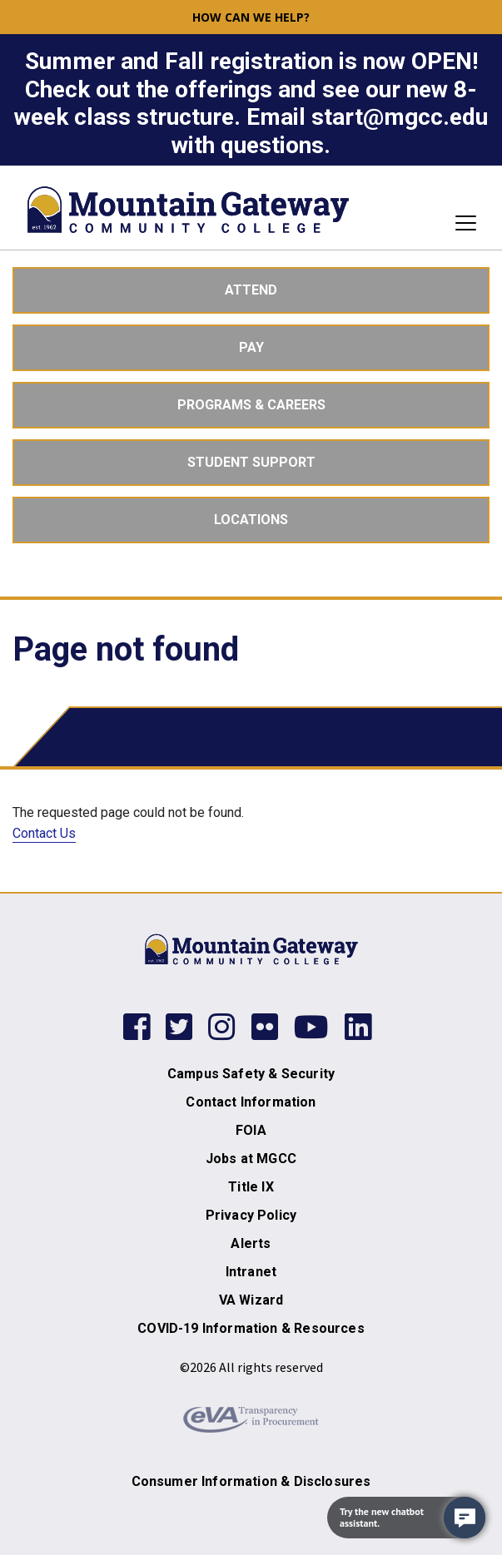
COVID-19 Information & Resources (250, 1328)
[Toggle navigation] (460, 223)
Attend (251, 290)
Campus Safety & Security (251, 1074)
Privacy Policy (251, 1215)
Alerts (251, 1243)
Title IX (250, 1187)
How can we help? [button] (251, 17)
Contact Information (251, 1102)
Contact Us (44, 833)
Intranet (251, 1272)
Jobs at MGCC (251, 1158)
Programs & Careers (251, 405)
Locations (251, 519)
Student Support (251, 462)
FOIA (251, 1130)
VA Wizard (251, 1300)
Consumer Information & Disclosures (251, 1481)
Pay (251, 347)
